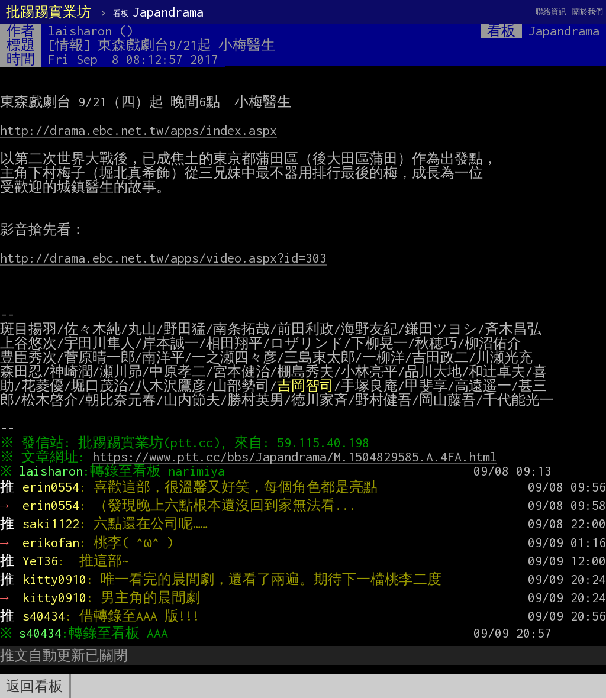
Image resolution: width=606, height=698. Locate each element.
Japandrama (158, 12)
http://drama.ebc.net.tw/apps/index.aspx (138, 130)
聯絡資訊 (551, 11)
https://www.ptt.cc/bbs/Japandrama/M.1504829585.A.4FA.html (297, 456)
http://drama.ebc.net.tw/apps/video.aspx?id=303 (163, 258)
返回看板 (34, 686)
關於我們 (587, 11)
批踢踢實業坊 (48, 12)
